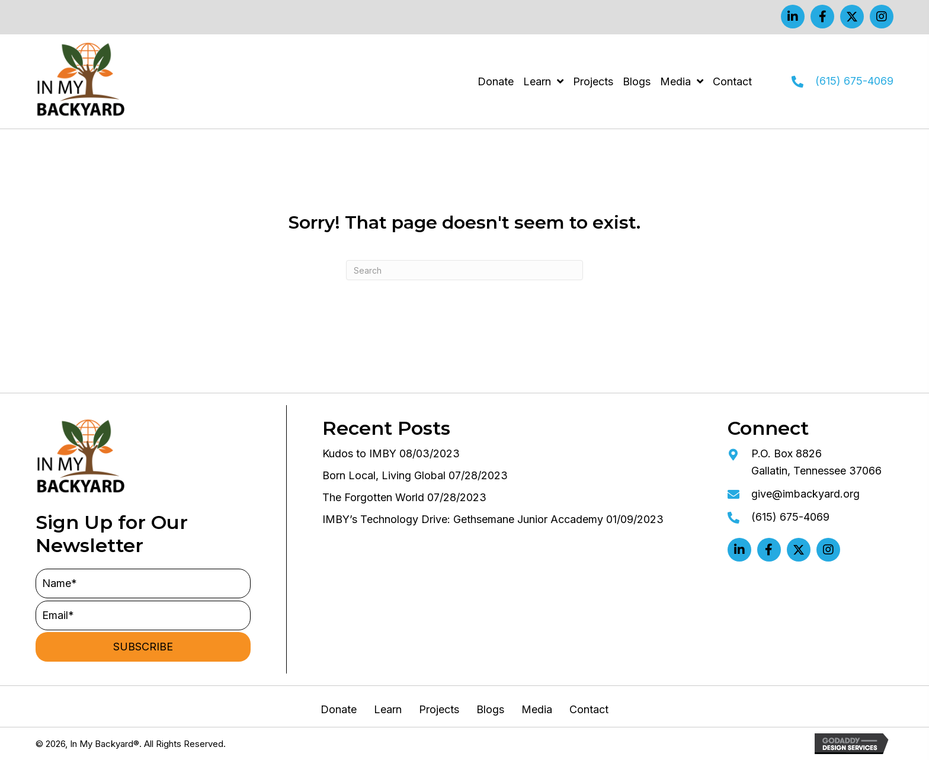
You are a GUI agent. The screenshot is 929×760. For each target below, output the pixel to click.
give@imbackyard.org (805, 494)
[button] (793, 16)
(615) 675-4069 (854, 81)
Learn (388, 709)
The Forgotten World (373, 497)
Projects (439, 709)
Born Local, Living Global (384, 475)
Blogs (490, 709)
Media (536, 709)
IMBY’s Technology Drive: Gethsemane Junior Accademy (462, 519)
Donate (339, 709)
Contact (588, 709)
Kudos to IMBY (359, 453)
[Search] (464, 270)
